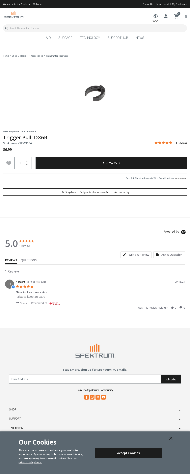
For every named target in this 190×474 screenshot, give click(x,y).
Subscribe (170, 379)
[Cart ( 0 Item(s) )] (176, 16)
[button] (23, 303)
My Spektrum (179, 4)
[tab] (136, 254)
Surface (65, 38)
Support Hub (118, 38)
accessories (37, 55)
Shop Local (163, 4)
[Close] (171, 438)
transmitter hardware (57, 55)
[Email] (85, 379)
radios (24, 55)
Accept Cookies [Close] (128, 453)
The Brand (16, 428)
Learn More (180, 178)
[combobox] (95, 28)
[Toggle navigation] (186, 16)
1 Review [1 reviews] (181, 143)
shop (14, 55)
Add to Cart (111, 163)
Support (15, 419)
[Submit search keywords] (6, 28)
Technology (90, 38)
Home (6, 55)
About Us (148, 4)
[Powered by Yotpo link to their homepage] (175, 233)
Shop (12, 409)
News (140, 38)
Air (48, 38)
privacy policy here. (30, 462)
